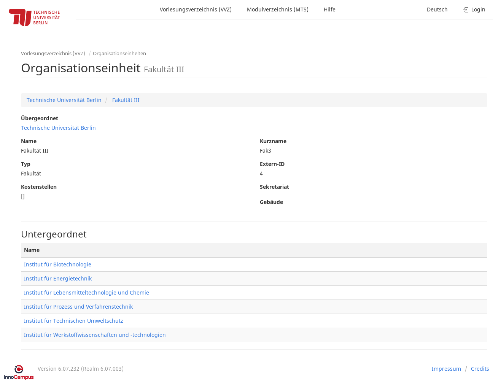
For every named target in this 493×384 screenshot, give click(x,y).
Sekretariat (274, 186)
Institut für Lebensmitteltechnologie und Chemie (86, 292)
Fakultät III (125, 100)
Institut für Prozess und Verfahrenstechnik (78, 306)
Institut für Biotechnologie (57, 264)
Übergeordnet (39, 118)
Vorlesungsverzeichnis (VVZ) (196, 9)
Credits (480, 368)
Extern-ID (272, 163)
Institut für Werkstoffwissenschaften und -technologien (95, 334)
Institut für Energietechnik (58, 278)
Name (29, 141)
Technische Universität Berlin (64, 100)
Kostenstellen (39, 186)
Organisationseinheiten (119, 53)
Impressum (446, 368)
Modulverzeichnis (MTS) (278, 9)
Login (474, 9)
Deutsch (437, 9)
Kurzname (273, 141)
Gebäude (271, 202)
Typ (25, 163)
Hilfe (330, 9)
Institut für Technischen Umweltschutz (73, 320)
